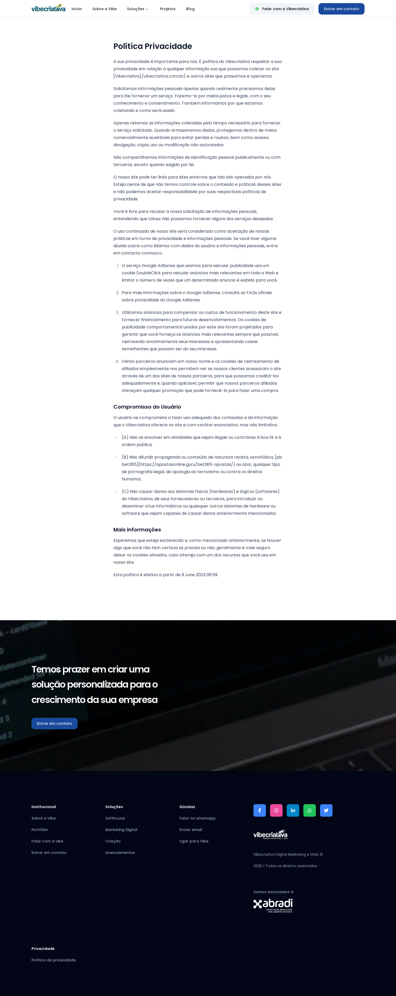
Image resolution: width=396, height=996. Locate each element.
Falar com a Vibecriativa (282, 8)
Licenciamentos (120, 852)
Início (77, 8)
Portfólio (39, 829)
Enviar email (191, 829)
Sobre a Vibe (104, 8)
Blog (190, 8)
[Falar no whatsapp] (309, 810)
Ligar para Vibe (194, 841)
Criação (113, 841)
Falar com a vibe (47, 841)
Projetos (168, 8)
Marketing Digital (121, 829)
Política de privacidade (53, 960)
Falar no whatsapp (198, 818)
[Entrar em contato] (341, 9)
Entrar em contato (341, 8)
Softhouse (115, 818)
